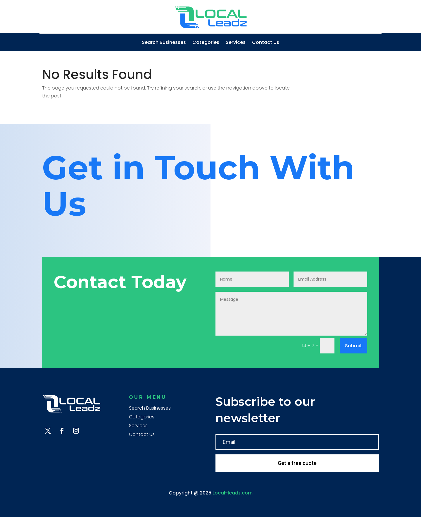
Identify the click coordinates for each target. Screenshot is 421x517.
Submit (353, 345)
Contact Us (265, 43)
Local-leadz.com (233, 492)
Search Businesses (164, 43)
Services (236, 43)
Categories (205, 43)
